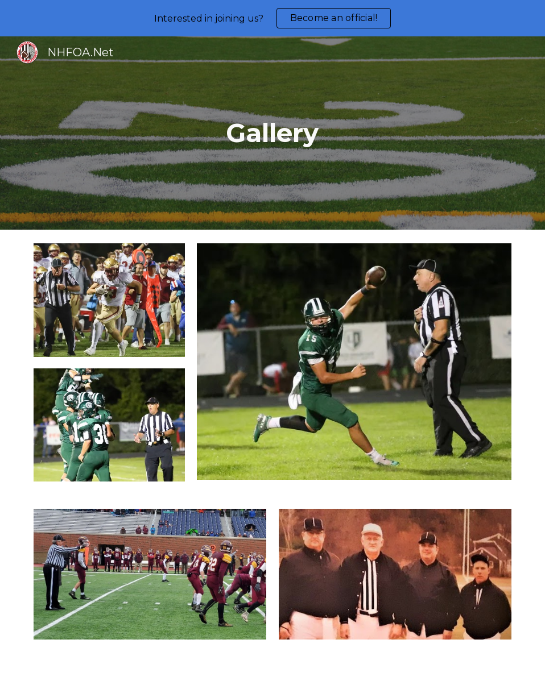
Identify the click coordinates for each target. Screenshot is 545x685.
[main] (272, 133)
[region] (272, 18)
